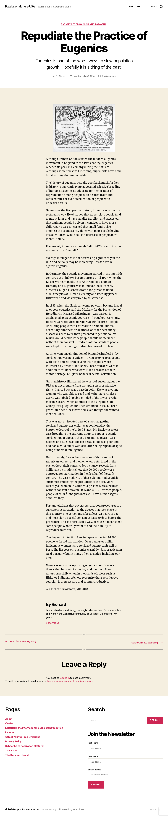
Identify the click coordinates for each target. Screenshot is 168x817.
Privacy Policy (14, 741)
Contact (10, 723)
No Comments (109, 77)
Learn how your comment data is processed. (70, 681)
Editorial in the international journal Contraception (38, 728)
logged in (65, 678)
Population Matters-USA (22, 6)
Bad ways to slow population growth (84, 25)
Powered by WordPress (75, 809)
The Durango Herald (18, 755)
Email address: (125, 773)
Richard (61, 77)
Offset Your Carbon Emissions (25, 737)
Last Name (93, 756)
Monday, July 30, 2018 (84, 77)
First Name (93, 743)
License (10, 732)
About (9, 719)
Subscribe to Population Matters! (26, 746)
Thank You (12, 750)
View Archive (54, 623)
